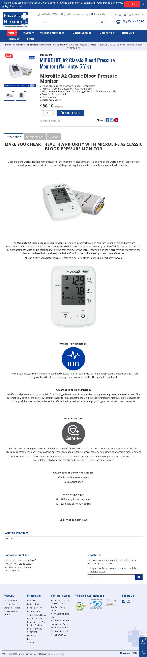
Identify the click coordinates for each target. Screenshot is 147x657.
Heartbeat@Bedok (59, 627)
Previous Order (10, 604)
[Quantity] (47, 113)
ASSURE (27, 32)
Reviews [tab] (53, 137)
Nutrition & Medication (52, 32)
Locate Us (99, 14)
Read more (16, 6)
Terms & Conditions (36, 615)
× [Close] (144, 4)
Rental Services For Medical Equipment (36, 623)
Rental (30, 38)
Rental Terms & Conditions (34, 630)
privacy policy (97, 571)
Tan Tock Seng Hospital (58, 609)
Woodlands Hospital (60, 620)
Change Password (11, 607)
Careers (30, 642)
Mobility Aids (106, 32)
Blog (118, 14)
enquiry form (25, 563)
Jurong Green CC (58, 634)
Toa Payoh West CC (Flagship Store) (60, 602)
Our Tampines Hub (59, 631)
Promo (10, 32)
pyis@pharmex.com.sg (76, 14)
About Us (31, 600)
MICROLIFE (46, 55)
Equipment (13, 38)
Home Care (128, 32)
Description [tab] (14, 137)
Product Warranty (35, 618)
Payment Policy (34, 607)
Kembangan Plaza (59, 624)
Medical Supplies (81, 32)
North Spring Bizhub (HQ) (60, 615)
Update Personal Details (11, 613)
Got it (132, 4)
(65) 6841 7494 (50, 14)
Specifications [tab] (34, 137)
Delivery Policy (34, 604)
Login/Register (10, 600)
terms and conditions (117, 568)
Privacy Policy (33, 611)
